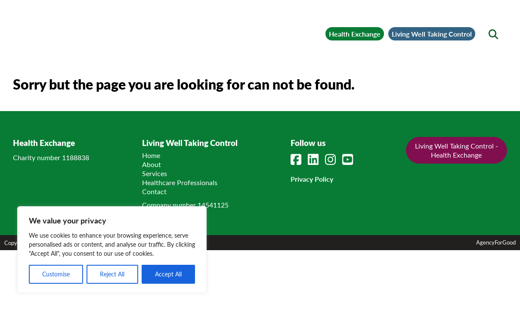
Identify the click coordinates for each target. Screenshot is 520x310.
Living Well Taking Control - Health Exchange (456, 178)
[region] (112, 249)
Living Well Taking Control (414, 28)
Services (154, 201)
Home (151, 183)
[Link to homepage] (116, 28)
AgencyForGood (496, 270)
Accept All (168, 274)
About (151, 192)
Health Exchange (298, 28)
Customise (56, 274)
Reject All (112, 274)
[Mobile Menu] (31, 19)
